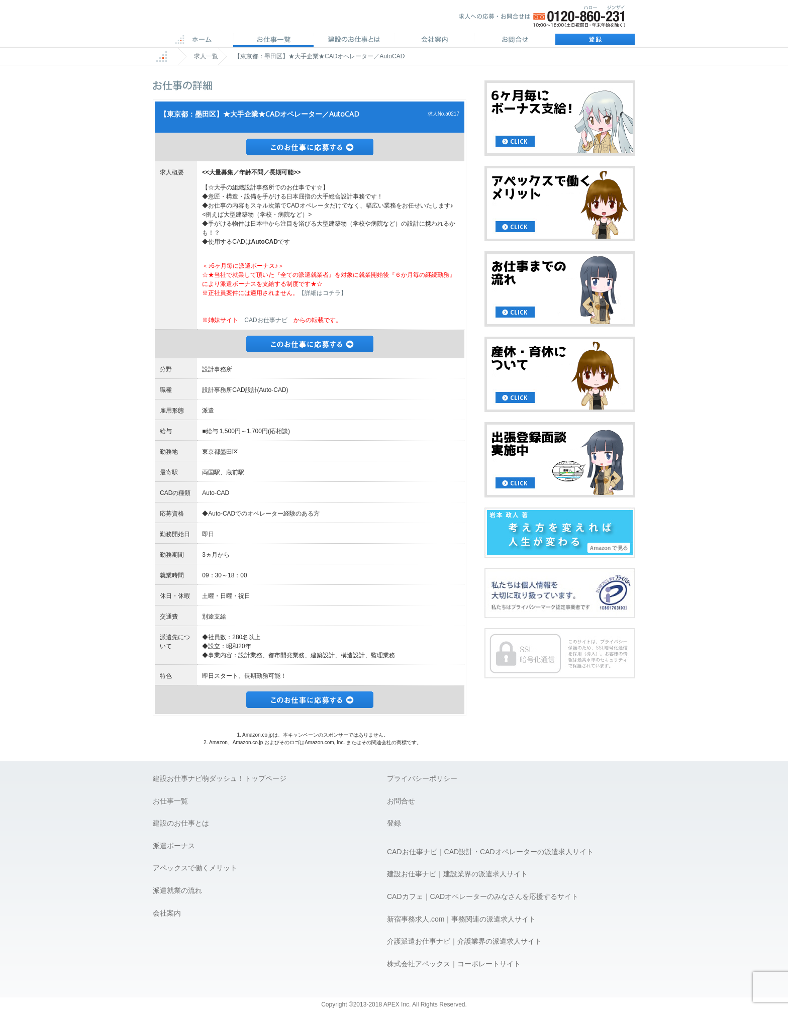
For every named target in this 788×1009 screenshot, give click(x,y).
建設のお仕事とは (181, 823)
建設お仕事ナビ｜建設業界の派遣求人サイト (457, 874)
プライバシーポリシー (422, 778)
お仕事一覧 (170, 801)
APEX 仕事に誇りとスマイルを (223, 19)
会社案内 (434, 40)
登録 (595, 40)
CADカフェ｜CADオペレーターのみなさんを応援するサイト (482, 896)
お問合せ (514, 40)
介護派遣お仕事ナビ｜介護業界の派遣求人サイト (464, 941)
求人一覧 (206, 56)
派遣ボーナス (174, 846)
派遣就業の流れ (177, 890)
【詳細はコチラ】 (323, 292)
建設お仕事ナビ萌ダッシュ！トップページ (219, 778)
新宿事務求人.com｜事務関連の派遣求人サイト (461, 919)
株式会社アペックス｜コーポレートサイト (454, 964)
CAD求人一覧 (273, 40)
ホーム (193, 40)
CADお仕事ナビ (265, 320)
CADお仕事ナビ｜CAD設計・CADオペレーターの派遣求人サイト (490, 852)
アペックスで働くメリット (195, 868)
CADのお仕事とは (354, 40)
